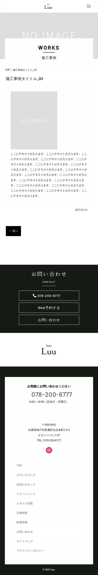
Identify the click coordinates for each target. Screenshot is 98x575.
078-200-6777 (49, 295)
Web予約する (49, 307)
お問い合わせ (49, 320)
